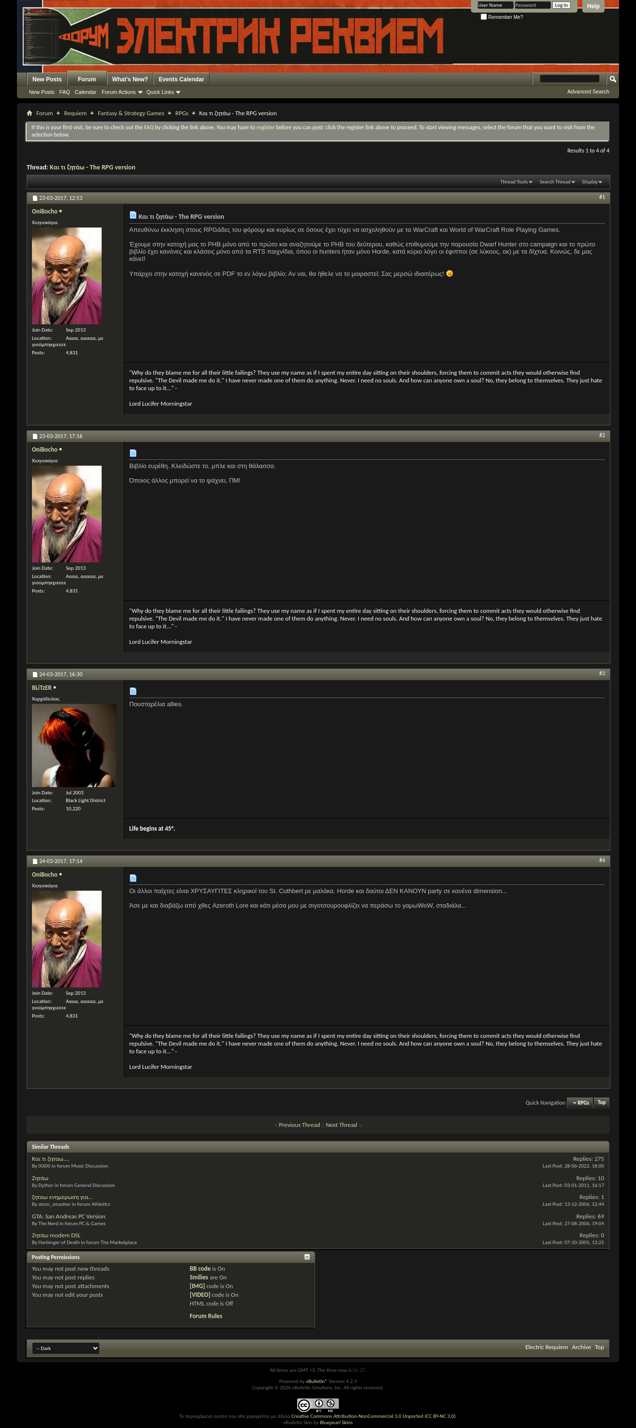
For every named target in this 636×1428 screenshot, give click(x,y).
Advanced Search (588, 91)
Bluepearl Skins (336, 1422)
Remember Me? (502, 17)
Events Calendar (181, 79)
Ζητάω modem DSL (56, 1235)
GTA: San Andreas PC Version (68, 1216)
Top (602, 1103)
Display (590, 182)
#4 (602, 860)
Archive (581, 1347)
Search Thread (555, 182)
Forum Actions (119, 92)
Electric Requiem (546, 1347)
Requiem (75, 113)
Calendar (86, 92)
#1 (602, 197)
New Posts (47, 79)
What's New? (130, 79)
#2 (602, 435)
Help (593, 6)
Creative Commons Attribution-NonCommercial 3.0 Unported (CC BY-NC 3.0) (373, 1416)
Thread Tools (514, 182)
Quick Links (160, 92)
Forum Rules (206, 1316)
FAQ (65, 92)
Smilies (199, 1277)
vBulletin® (317, 1381)
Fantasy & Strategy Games (131, 113)
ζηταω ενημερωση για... (62, 1196)
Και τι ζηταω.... (51, 1158)
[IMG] (197, 1286)
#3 (602, 673)
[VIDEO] (200, 1294)
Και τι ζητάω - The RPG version (93, 167)
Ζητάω (40, 1178)
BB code (200, 1268)
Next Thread (341, 1124)
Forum (87, 79)
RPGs (181, 113)
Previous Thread (299, 1124)
